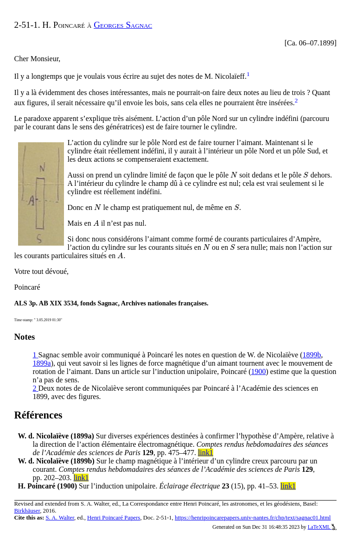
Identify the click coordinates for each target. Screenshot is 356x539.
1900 (258, 371)
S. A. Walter (59, 517)
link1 (205, 453)
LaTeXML (322, 527)
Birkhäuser (27, 510)
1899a (42, 363)
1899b (312, 355)
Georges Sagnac (123, 25)
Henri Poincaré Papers (113, 517)
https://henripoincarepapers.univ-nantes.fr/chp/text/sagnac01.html (253, 517)
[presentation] (233, 175)
